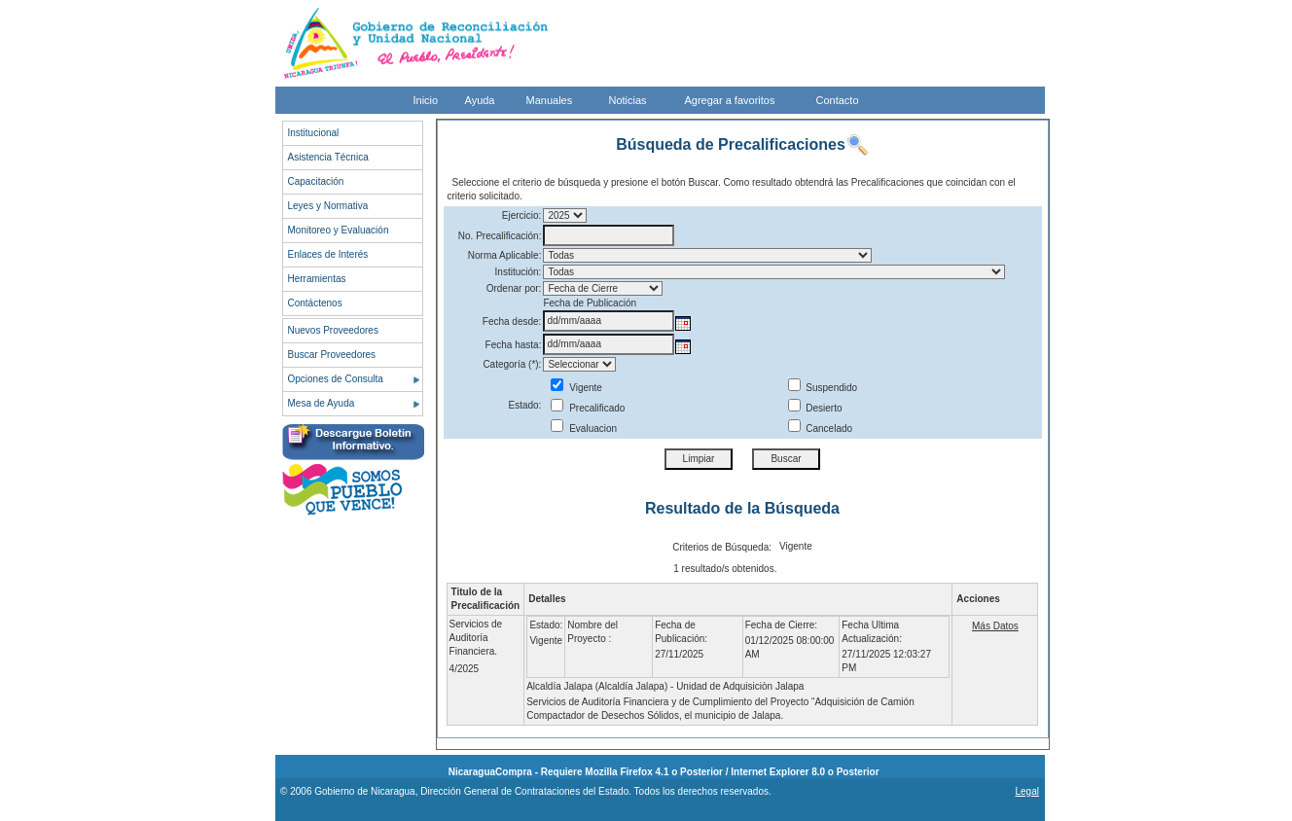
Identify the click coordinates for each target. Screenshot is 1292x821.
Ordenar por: (514, 288)
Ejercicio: (522, 215)
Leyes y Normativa (328, 205)
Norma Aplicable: (505, 255)
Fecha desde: (512, 321)
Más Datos (995, 626)
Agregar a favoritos (730, 100)
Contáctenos (315, 303)
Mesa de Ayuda (321, 403)
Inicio (426, 100)
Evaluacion (584, 428)
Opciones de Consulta (335, 379)
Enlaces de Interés (328, 254)
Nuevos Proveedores (333, 330)
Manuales (549, 100)
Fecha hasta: (513, 344)
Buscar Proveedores (332, 354)
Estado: (524, 405)
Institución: (518, 272)
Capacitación (316, 181)
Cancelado (820, 428)
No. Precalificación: (500, 236)
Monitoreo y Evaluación (338, 230)
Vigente (576, 387)
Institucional (314, 132)
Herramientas (317, 278)
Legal (1026, 791)
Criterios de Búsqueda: (722, 547)
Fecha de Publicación (589, 303)
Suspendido (823, 387)
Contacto (837, 100)
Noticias (628, 100)
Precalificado (588, 408)
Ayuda (480, 100)
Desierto (815, 408)
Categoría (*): (512, 364)
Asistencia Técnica (328, 157)
